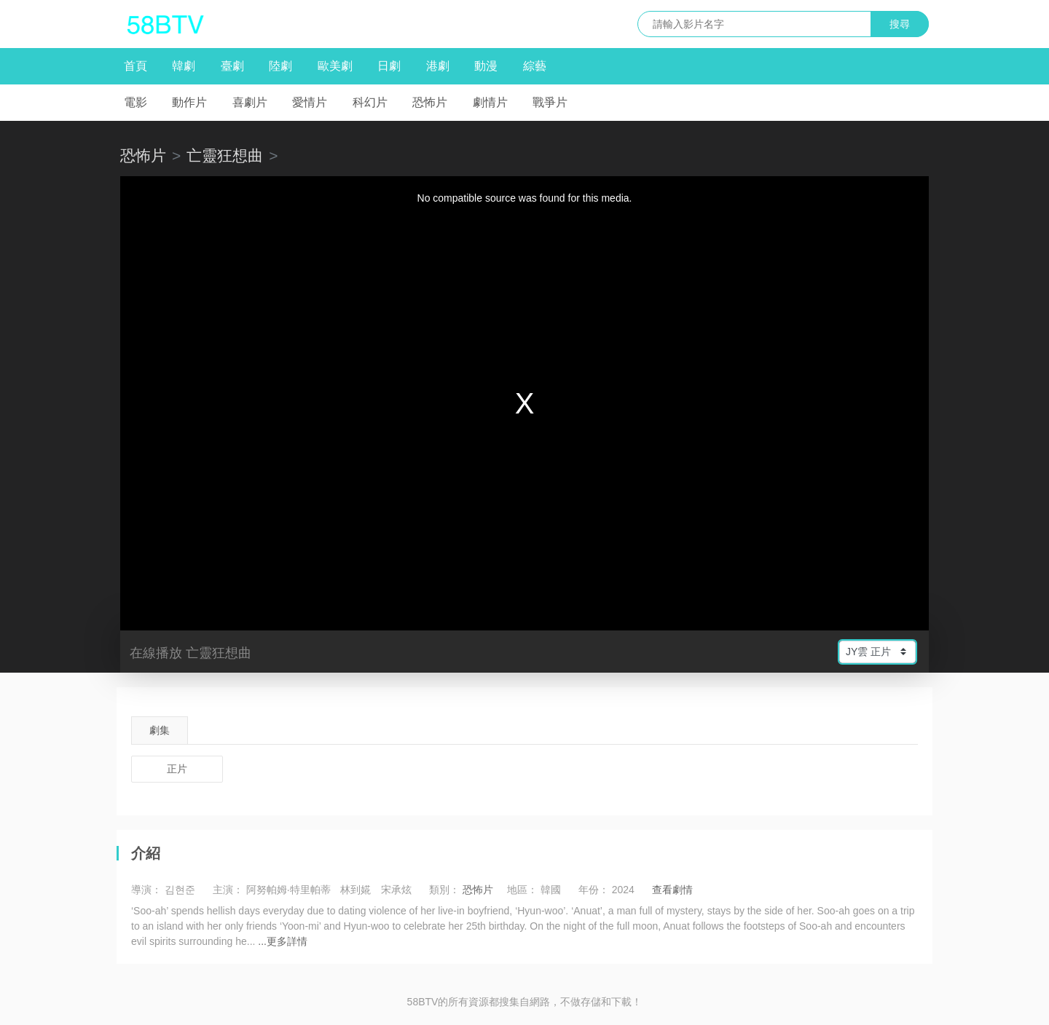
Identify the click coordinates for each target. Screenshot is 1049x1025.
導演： (146, 889)
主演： (228, 889)
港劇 (437, 66)
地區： (522, 889)
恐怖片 (429, 102)
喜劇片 (249, 102)
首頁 (135, 66)
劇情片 (490, 102)
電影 (135, 102)
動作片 (189, 102)
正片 (177, 769)
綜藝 (534, 66)
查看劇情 (672, 889)
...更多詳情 (282, 941)
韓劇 (183, 66)
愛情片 (309, 102)
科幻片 (370, 102)
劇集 (159, 730)
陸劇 (280, 66)
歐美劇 (335, 66)
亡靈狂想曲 (224, 155)
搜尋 (899, 24)
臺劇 (232, 66)
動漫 (486, 66)
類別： (444, 889)
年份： (593, 889)
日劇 (389, 66)
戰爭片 (550, 102)
